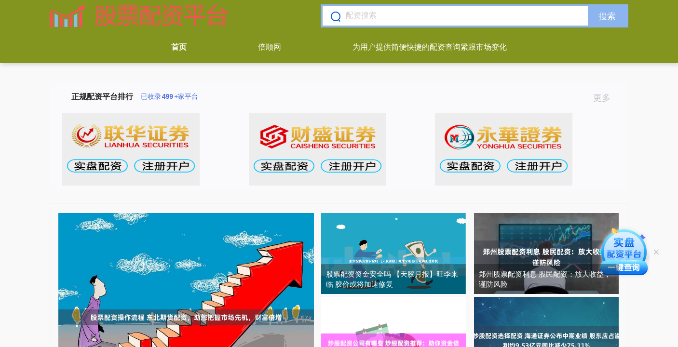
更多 (606, 98)
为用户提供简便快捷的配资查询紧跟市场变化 (430, 47)
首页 (179, 47)
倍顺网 (269, 47)
